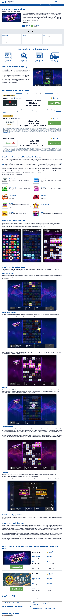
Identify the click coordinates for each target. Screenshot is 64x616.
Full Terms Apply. (9, 151)
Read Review (17, 567)
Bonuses (24, 5)
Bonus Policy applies (6, 132)
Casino (30, 5)
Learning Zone (50, 5)
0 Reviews (35, 26)
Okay (26, 26)
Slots (36, 5)
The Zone (42, 5)
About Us (60, 2)
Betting (17, 5)
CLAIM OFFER (55, 103)
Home (12, 5)
